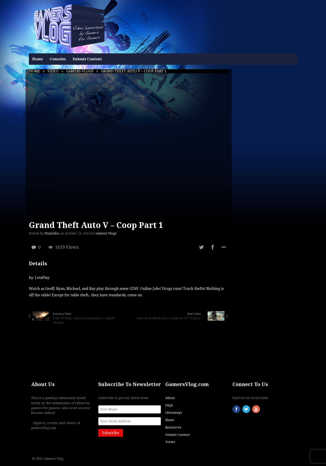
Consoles (58, 59)
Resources (173, 427)
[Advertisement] (266, 136)
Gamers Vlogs (80, 71)
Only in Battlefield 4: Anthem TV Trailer (168, 318)
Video (53, 71)
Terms (170, 442)
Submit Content (87, 59)
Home (37, 59)
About (170, 398)
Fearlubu (52, 233)
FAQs (169, 405)
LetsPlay (42, 278)
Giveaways (173, 412)
